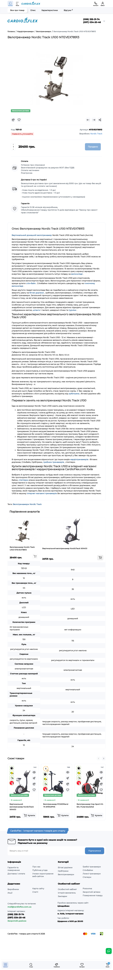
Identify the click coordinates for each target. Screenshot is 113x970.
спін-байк (31, 283)
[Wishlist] (19, 120)
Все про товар (17, 10)
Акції (10, 893)
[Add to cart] (35, 556)
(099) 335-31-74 (91, 19)
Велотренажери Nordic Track (27, 504)
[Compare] (13, 120)
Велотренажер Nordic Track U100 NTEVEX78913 (22, 548)
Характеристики (49, 10)
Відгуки (68, 10)
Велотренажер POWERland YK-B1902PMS (55, 805)
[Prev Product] (88, 120)
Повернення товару (93, 895)
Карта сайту (38, 888)
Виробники (13, 889)
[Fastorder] (34, 778)
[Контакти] (96, 3)
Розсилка (87, 888)
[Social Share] (100, 120)
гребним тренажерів (53, 462)
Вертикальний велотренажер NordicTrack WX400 (64, 548)
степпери (23, 480)
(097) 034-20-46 (92, 22)
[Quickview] (34, 772)
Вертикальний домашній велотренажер (32, 235)
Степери (87, 877)
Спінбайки (88, 870)
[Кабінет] (102, 3)
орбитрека (74, 393)
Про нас (36, 867)
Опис (33, 10)
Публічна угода (39, 870)
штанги (36, 310)
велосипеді (77, 274)
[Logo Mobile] (30, 3)
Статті (35, 892)
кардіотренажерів (79, 459)
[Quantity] (13, 146)
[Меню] (17, 3)
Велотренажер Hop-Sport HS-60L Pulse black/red (90, 805)
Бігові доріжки (65, 867)
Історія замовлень (67, 893)
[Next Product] (94, 120)
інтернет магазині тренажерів (42, 493)
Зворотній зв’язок (91, 892)
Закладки (62, 896)
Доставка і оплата (16, 873)
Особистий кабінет (67, 889)
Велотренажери (66, 874)
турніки (72, 310)
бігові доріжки (36, 293)
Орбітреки (63, 871)
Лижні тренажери (92, 873)
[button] (98, 758)
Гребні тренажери (92, 867)
